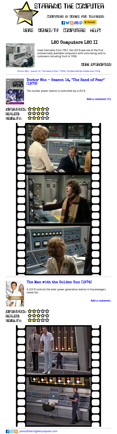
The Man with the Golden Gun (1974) (59, 282)
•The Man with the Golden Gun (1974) (83, 71)
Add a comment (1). (99, 99)
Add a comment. (101, 300)
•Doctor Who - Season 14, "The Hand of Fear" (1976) (41, 71)
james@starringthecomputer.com (38, 431)
